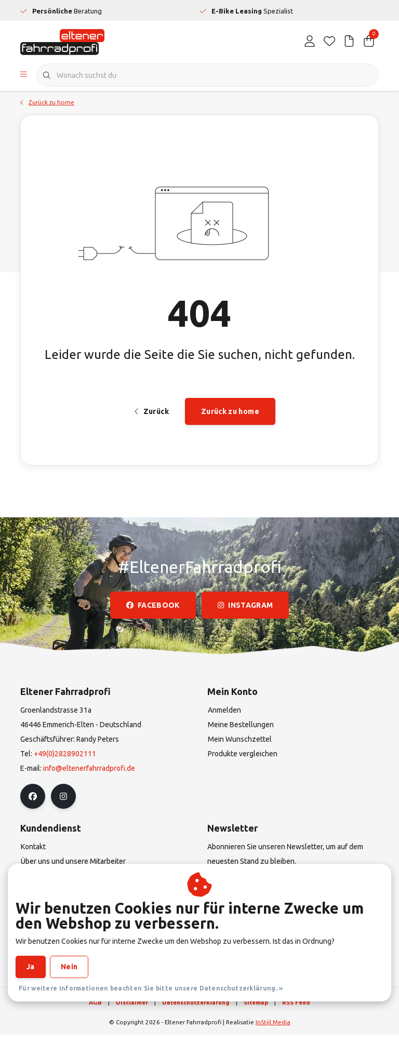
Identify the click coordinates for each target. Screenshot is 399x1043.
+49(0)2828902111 (65, 762)
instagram (245, 613)
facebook (153, 613)
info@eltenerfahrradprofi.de (89, 776)
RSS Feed (296, 1010)
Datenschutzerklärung (196, 1010)
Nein (69, 966)
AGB (95, 1010)
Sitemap (256, 1010)
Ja (30, 966)
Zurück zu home (230, 418)
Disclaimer (132, 1010)
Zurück (152, 418)
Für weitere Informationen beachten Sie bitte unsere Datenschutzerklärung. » (151, 988)
